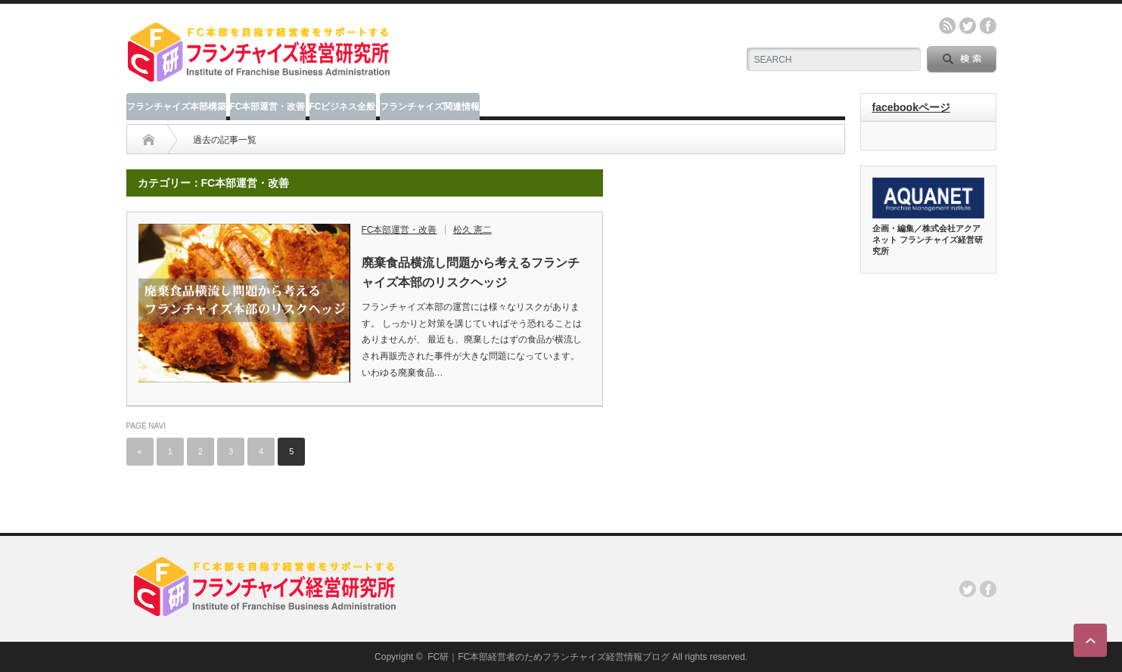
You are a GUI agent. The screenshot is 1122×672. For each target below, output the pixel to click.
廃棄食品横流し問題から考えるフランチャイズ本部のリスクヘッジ (471, 272)
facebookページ (911, 107)
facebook (988, 25)
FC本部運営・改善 (268, 106)
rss (947, 25)
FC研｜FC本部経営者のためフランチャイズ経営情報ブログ (548, 657)
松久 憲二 (472, 230)
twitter (967, 25)
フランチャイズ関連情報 (430, 106)
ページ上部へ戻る (1090, 640)
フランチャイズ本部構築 (176, 106)
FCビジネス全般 (342, 106)
